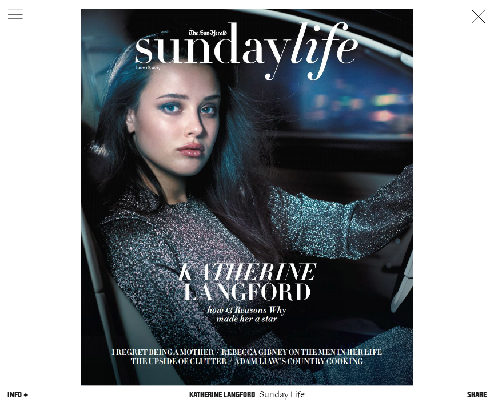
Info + (17, 395)
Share (477, 395)
